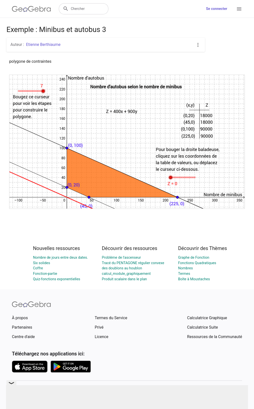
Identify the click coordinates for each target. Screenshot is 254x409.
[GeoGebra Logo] (31, 9)
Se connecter (216, 9)
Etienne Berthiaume (43, 44)
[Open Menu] (239, 9)
